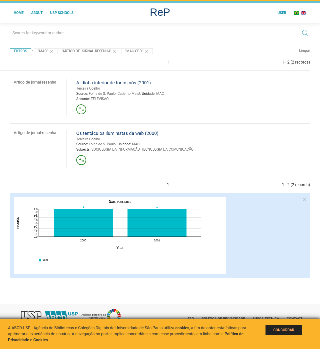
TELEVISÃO (100, 99)
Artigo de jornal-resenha (35, 82)
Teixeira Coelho (88, 88)
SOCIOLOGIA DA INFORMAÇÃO (116, 149)
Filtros (20, 51)
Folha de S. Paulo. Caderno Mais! (114, 94)
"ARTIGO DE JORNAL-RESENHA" (89, 51)
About (37, 13)
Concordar (283, 330)
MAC (160, 94)
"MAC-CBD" (137, 51)
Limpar (304, 51)
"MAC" (46, 51)
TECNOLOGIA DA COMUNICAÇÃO (167, 149)
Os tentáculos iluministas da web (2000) (117, 133)
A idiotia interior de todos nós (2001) (113, 82)
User (282, 13)
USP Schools (62, 13)
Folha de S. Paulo (102, 144)
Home (19, 13)
